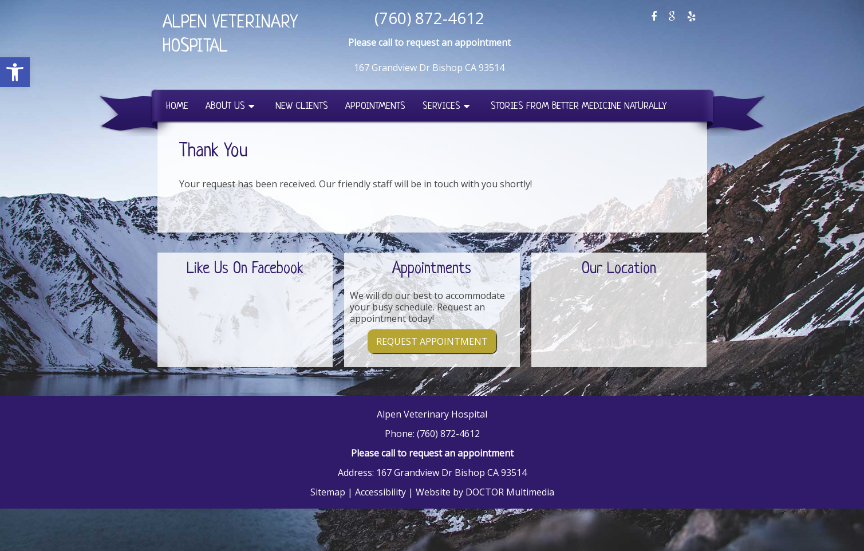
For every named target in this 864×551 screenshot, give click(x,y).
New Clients (301, 106)
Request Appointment (432, 341)
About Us (225, 106)
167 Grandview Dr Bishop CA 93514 (429, 67)
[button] (15, 72)
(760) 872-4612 (429, 18)
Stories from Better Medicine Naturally (578, 106)
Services (441, 106)
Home (177, 106)
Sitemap (327, 492)
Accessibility (380, 492)
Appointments (375, 106)
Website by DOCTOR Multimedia (485, 492)
